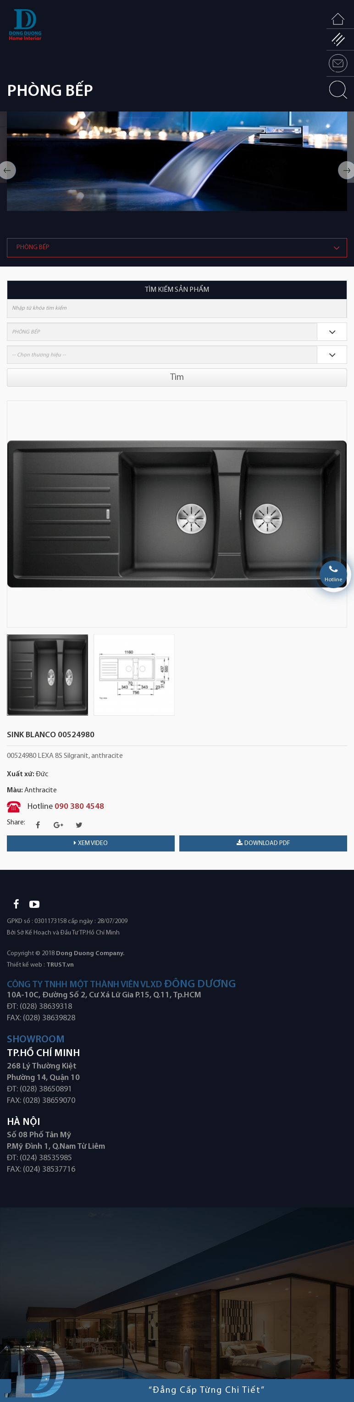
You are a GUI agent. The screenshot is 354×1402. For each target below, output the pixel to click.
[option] (177, 161)
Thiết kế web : (26, 965)
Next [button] (342, 513)
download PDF (263, 843)
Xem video (91, 843)
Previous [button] (11, 513)
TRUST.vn (60, 965)
